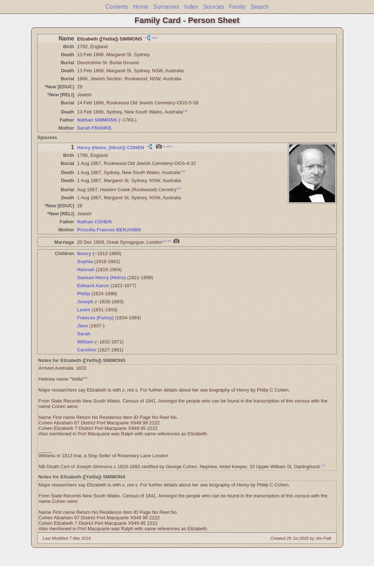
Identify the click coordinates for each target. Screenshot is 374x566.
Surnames (166, 7)
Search (259, 7)
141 (323, 465)
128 (182, 171)
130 (185, 110)
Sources (213, 7)
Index (191, 7)
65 (153, 37)
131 (164, 241)
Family (237, 7)
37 (164, 146)
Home (140, 7)
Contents (116, 7)
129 (178, 188)
